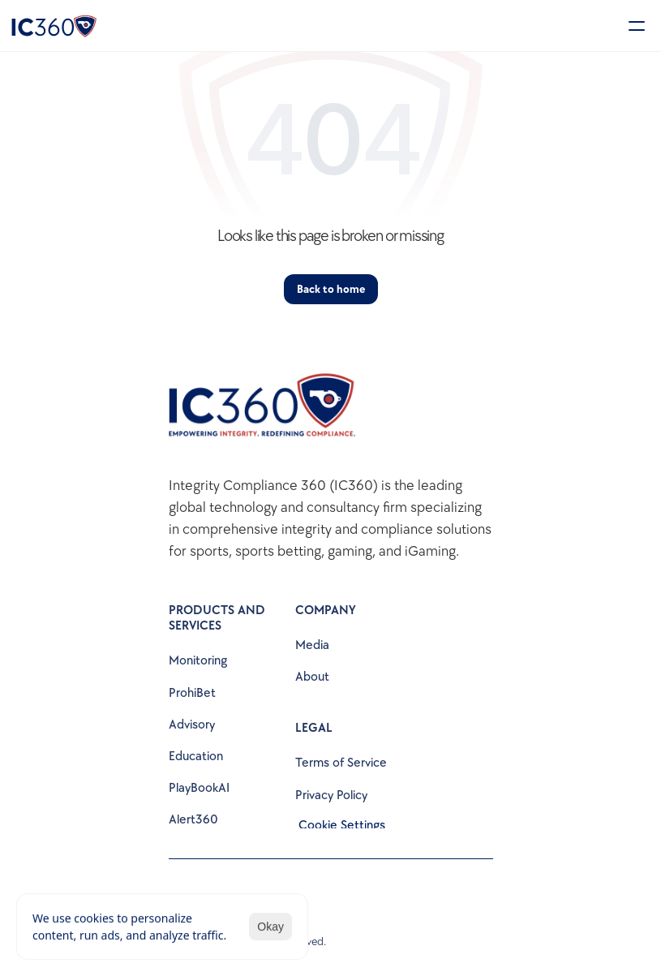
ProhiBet (192, 693)
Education (196, 756)
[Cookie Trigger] (341, 825)
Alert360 (193, 820)
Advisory (192, 725)
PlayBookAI (199, 788)
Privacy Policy (331, 795)
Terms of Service (341, 763)
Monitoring (198, 661)
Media (312, 645)
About (312, 677)
